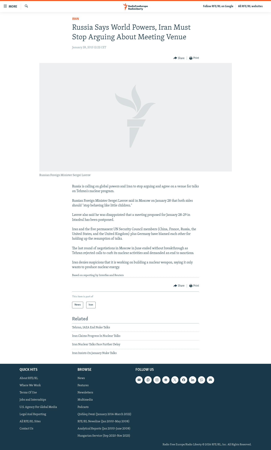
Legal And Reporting (33, 414)
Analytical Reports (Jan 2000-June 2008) (104, 428)
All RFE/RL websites (250, 6)
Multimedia (85, 400)
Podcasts (83, 407)
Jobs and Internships (33, 400)
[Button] (179, 58)
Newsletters (85, 392)
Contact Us (26, 428)
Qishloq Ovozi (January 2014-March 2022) (104, 414)
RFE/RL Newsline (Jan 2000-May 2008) (103, 421)
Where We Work (30, 385)
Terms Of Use (28, 392)
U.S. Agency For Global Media (38, 407)
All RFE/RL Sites (30, 421)
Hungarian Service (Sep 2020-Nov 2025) (104, 435)
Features (83, 385)
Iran (75, 19)
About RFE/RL (29, 378)
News (81, 378)
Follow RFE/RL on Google (218, 6)
